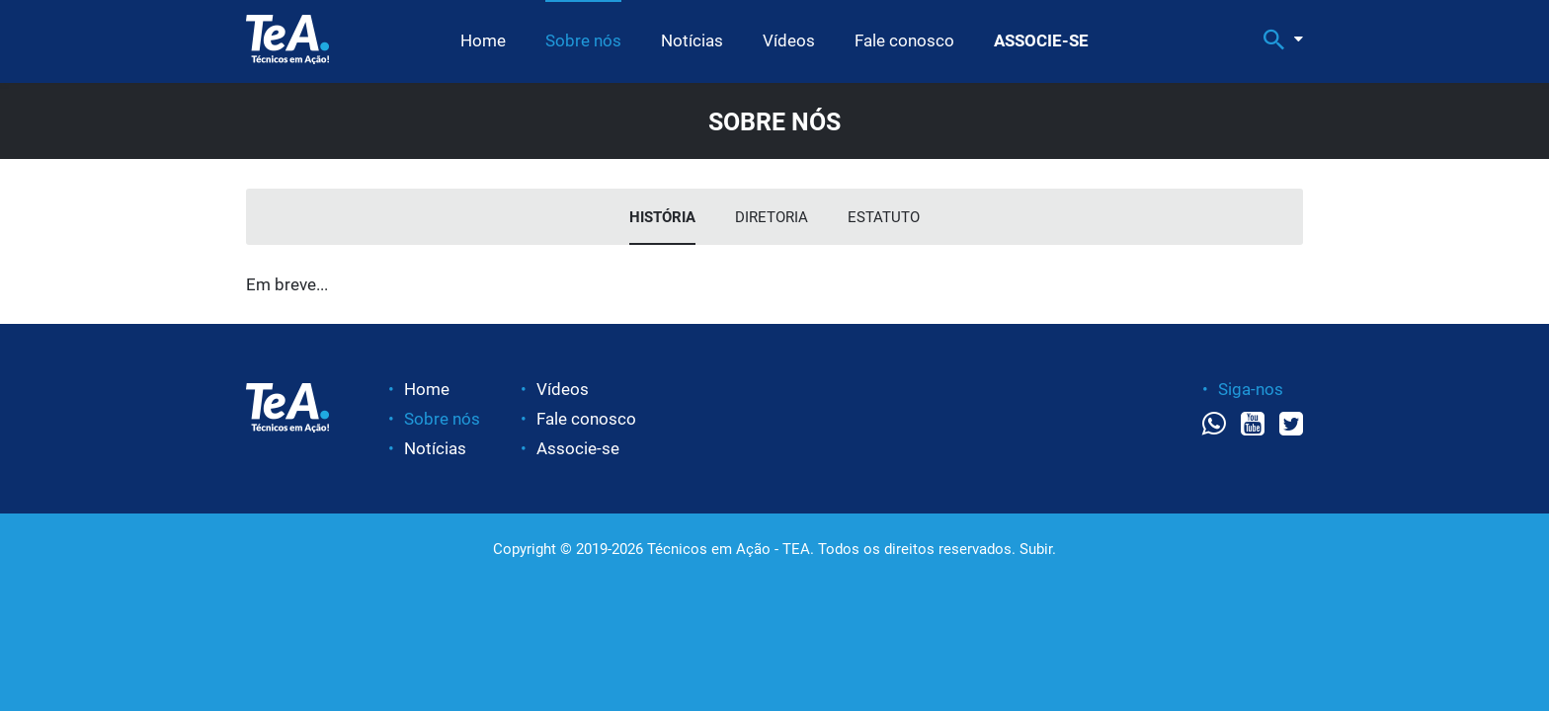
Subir (1035, 549)
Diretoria (771, 217)
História (662, 217)
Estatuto (884, 217)
